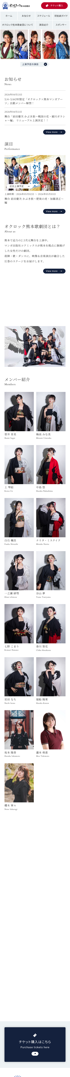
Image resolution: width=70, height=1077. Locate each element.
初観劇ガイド (61, 15)
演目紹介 (43, 24)
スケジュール (43, 15)
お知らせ (26, 15)
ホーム (9, 15)
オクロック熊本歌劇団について (17, 24)
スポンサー (61, 24)
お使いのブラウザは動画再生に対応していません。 (35, 298)
